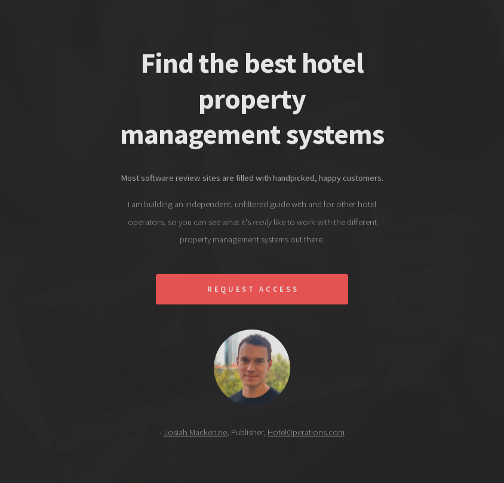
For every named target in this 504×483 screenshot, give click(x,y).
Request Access (253, 291)
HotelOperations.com (306, 434)
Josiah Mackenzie (195, 434)
